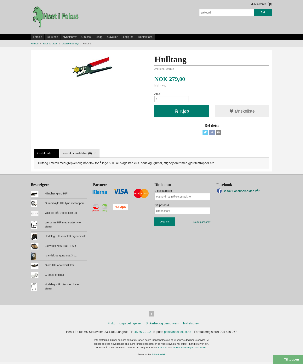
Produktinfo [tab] (44, 154)
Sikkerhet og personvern (162, 325)
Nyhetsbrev (70, 36)
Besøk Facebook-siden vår (238, 192)
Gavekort (112, 36)
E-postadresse (163, 192)
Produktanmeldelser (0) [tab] (77, 154)
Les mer (163, 349)
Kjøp (181, 111)
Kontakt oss (145, 36)
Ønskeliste (242, 111)
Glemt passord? (201, 223)
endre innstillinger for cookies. (190, 349)
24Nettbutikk (158, 356)
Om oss (86, 36)
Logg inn (128, 36)
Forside (37, 36)
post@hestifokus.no (177, 333)
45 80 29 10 (142, 333)
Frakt (111, 325)
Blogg (98, 36)
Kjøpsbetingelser (130, 325)
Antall (157, 93)
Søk (263, 12)
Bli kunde (52, 36)
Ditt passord (161, 206)
